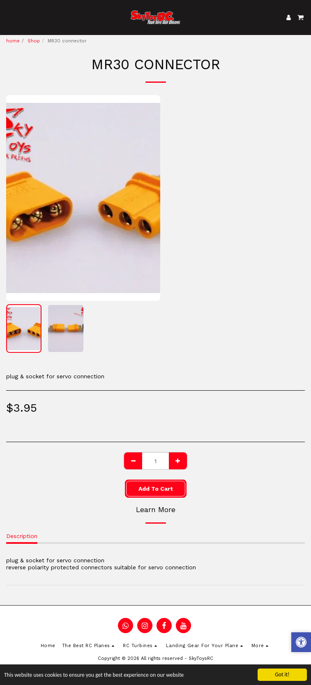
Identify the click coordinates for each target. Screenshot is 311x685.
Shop (34, 41)
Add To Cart (155, 488)
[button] (9, 17)
